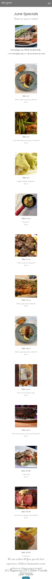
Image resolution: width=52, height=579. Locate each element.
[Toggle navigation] (49, 3)
